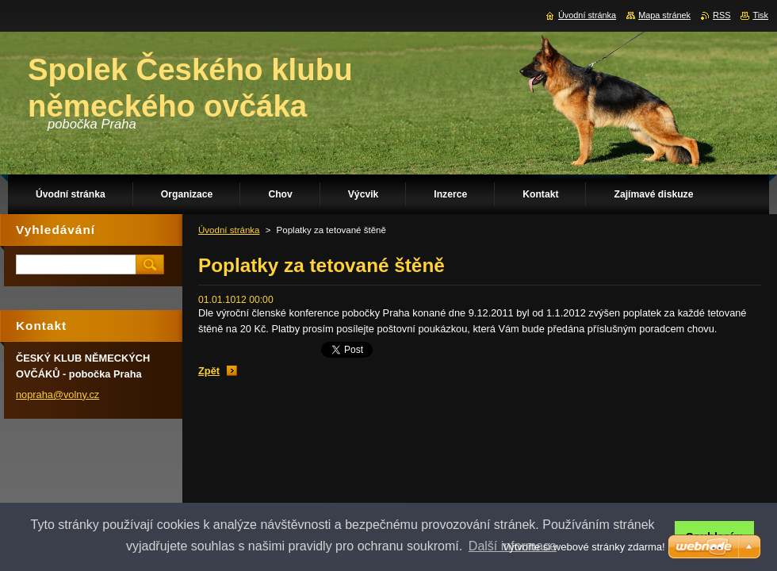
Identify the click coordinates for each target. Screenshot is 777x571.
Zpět (209, 371)
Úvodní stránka (228, 230)
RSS (721, 15)
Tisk (760, 15)
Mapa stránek (664, 15)
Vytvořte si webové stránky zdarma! (584, 547)
